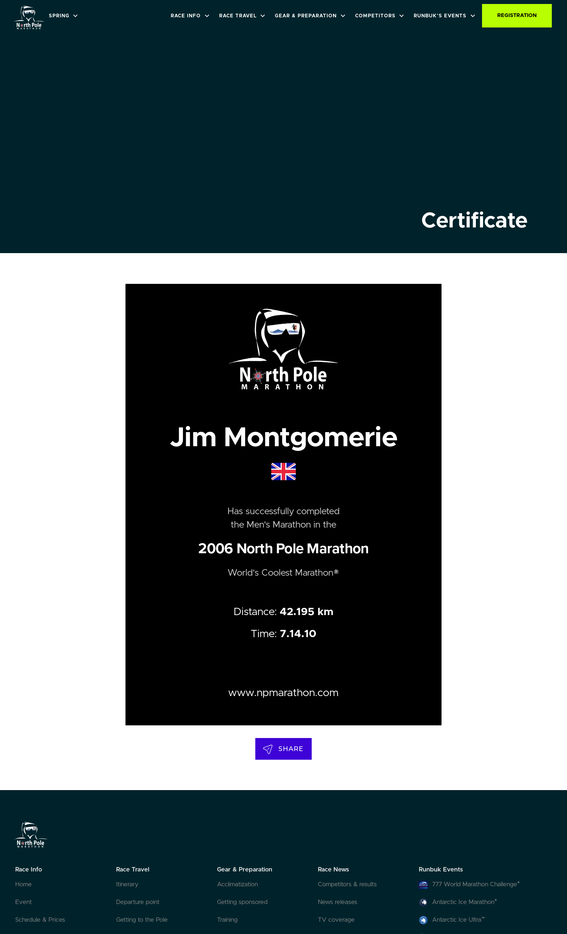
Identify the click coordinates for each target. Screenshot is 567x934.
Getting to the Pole (142, 920)
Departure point (137, 902)
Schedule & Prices (40, 920)
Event (23, 902)
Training (227, 920)
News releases (337, 902)
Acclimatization (237, 884)
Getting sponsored (242, 902)
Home (23, 884)
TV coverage (336, 920)
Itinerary (127, 884)
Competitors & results (347, 884)
